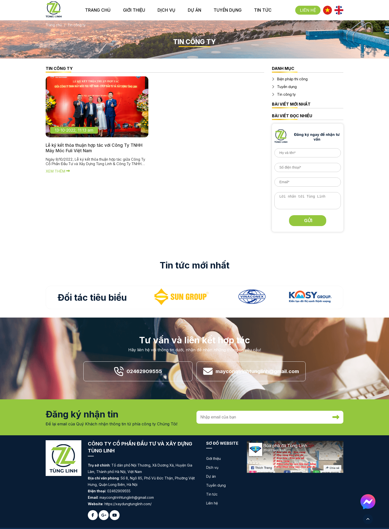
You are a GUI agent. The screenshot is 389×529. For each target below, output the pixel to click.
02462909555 (144, 371)
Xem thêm (58, 172)
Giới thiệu (213, 458)
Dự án (211, 476)
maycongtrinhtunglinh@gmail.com (257, 371)
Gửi (308, 220)
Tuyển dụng (287, 87)
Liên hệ (308, 10)
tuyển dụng (228, 10)
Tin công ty (59, 68)
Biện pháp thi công (292, 79)
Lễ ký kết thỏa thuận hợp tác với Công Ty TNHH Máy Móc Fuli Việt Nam (96, 148)
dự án (194, 10)
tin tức (263, 10)
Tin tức (212, 494)
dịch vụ (166, 10)
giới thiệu (134, 10)
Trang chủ (98, 10)
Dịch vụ (212, 467)
